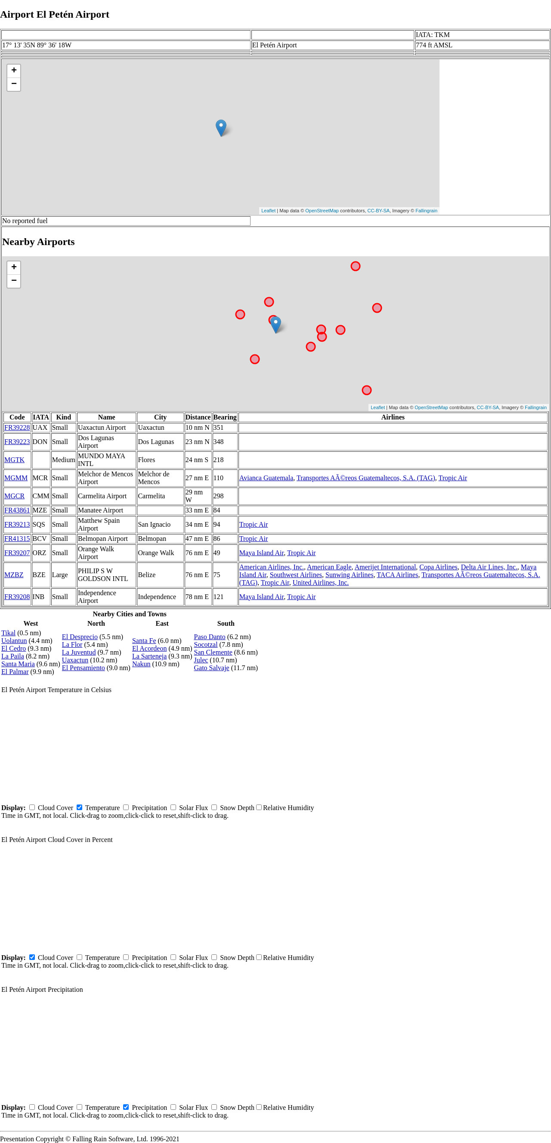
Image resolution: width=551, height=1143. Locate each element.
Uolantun (14, 640)
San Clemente (213, 652)
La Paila (12, 656)
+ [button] (14, 71)
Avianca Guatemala (266, 477)
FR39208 (17, 596)
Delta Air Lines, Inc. (489, 567)
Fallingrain (426, 210)
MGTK (14, 459)
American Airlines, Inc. (271, 567)
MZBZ (13, 574)
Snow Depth (237, 807)
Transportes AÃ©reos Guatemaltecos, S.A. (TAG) (366, 477)
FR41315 (17, 538)
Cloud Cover (55, 807)
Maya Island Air (261, 552)
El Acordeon (149, 648)
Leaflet (268, 210)
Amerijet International (385, 567)
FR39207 (17, 552)
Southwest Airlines (296, 574)
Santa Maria (18, 664)
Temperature (102, 807)
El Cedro (13, 648)
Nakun (141, 664)
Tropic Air (452, 477)
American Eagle (329, 567)
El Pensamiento (83, 667)
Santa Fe (144, 640)
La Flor (72, 644)
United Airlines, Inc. (321, 582)
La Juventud (79, 652)
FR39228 (17, 427)
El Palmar (15, 671)
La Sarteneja (149, 656)
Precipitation (149, 807)
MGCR (14, 496)
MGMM (16, 477)
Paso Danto (209, 636)
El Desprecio (80, 636)
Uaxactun (75, 660)
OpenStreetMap (322, 210)
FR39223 (17, 441)
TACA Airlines (397, 574)
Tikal (8, 633)
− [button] (14, 84)
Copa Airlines (438, 567)
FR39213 (17, 524)
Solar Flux (193, 807)
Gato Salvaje (211, 667)
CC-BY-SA (379, 210)
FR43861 (17, 510)
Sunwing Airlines (349, 574)
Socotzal (205, 644)
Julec (201, 660)
